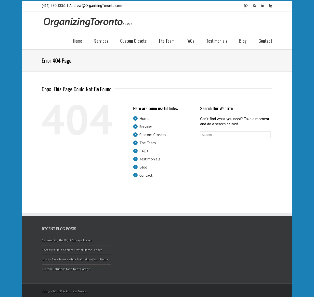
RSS (254, 5)
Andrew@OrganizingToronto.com (95, 5)
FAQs (190, 41)
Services (101, 41)
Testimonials (216, 41)
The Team (166, 41)
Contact (265, 41)
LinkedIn (262, 5)
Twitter (270, 6)
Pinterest (246, 6)
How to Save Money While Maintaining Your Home (75, 259)
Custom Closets (133, 41)
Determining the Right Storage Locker (67, 240)
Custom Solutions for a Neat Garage (66, 269)
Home (77, 41)
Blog (243, 41)
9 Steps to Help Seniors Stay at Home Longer (72, 250)
